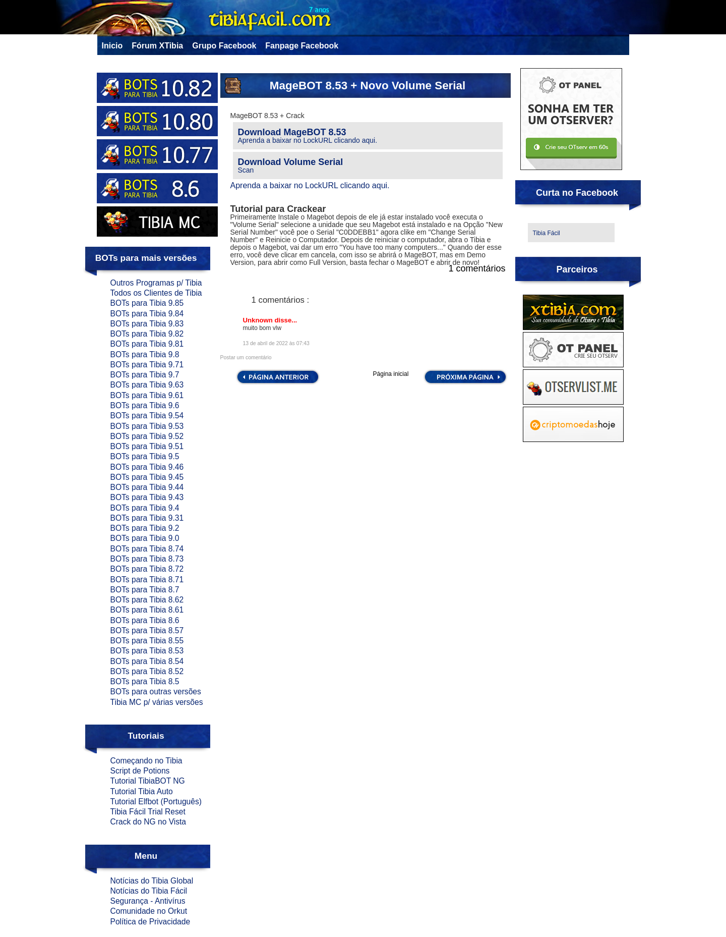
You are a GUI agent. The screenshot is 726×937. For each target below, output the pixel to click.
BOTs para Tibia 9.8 (144, 354)
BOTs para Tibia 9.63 (147, 384)
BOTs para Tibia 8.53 (147, 650)
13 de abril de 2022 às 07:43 (276, 343)
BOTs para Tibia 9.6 (144, 405)
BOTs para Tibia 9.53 (147, 426)
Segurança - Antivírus (148, 901)
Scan (246, 170)
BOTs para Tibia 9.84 (147, 313)
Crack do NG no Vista (148, 821)
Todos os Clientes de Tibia (156, 293)
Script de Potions (140, 770)
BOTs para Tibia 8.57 (147, 630)
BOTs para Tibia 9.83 (147, 323)
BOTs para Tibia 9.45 (147, 477)
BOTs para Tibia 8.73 (147, 559)
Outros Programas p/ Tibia (156, 283)
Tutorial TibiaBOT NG (147, 781)
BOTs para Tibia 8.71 (147, 579)
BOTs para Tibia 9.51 (147, 446)
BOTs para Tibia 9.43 (147, 497)
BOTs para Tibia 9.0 (144, 538)
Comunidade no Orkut (149, 911)
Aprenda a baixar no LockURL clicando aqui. (308, 140)
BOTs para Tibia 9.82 (147, 333)
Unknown (259, 320)
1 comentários (476, 268)
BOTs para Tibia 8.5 (144, 681)
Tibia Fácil (546, 233)
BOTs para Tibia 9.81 (147, 344)
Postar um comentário (246, 357)
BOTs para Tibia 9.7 (144, 374)
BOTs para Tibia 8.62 (147, 599)
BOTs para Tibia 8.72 (147, 569)
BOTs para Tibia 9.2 (144, 528)
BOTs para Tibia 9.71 (147, 364)
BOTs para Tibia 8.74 (147, 548)
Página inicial (391, 373)
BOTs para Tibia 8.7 (144, 589)
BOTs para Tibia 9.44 (147, 487)
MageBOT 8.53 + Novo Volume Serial (367, 85)
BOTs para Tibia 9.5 (144, 456)
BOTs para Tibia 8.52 (147, 671)
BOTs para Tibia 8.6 (144, 620)
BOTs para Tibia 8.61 (147, 609)
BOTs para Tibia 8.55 (147, 640)
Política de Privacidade (150, 921)
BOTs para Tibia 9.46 (147, 467)
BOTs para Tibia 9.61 (147, 395)
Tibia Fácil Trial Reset (148, 811)
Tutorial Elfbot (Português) (156, 801)
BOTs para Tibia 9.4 (144, 508)
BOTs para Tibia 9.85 (147, 303)
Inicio (112, 45)
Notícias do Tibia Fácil (149, 891)
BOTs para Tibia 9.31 (147, 518)
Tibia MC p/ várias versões (156, 702)
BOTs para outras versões (155, 691)
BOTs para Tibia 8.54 (147, 661)
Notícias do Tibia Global (152, 880)
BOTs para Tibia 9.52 (147, 436)
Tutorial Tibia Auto (141, 791)
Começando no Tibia (146, 760)
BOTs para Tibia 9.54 (147, 415)
